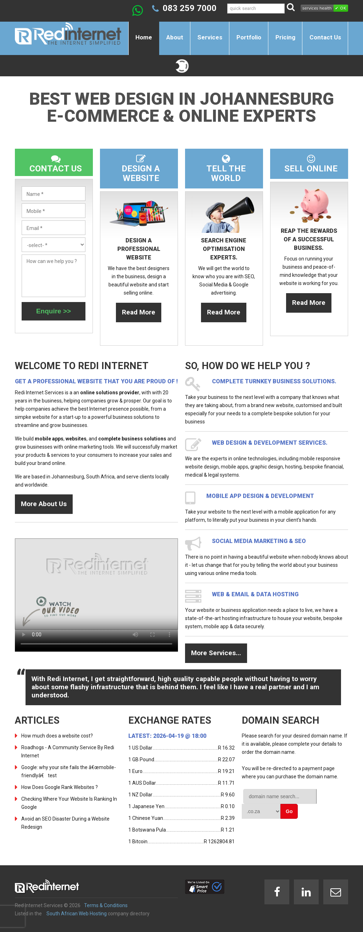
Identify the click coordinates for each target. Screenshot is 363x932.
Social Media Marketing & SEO (259, 541)
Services (209, 37)
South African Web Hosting (76, 913)
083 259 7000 (190, 8)
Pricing (285, 37)
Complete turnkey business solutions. (274, 381)
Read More (138, 312)
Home (143, 37)
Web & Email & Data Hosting (255, 594)
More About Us (44, 504)
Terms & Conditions (106, 905)
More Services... (216, 653)
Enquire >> (53, 311)
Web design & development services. (270, 442)
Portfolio (248, 37)
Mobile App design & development (260, 496)
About (174, 37)
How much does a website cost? (57, 736)
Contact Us (325, 37)
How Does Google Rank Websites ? (59, 787)
